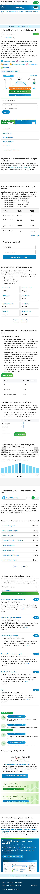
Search (36, 34)
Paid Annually (9, 75)
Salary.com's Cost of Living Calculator (17, 764)
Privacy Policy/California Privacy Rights (11, 885)
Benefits (17, 71)
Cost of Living (6, 146)
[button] (8, 37)
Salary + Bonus (10, 71)
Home (2, 11)
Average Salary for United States (11, 150)
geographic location (22, 168)
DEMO (36, 7)
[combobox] (20, 34)
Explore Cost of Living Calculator (15, 775)
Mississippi (35, 11)
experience (12, 168)
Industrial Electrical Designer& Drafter (13, 599)
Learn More (15, 4)
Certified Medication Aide (9, 672)
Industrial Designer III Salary (26, 11)
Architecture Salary (14, 11)
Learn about (13, 856)
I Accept (36, 2)
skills (30, 168)
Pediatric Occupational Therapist (11, 654)
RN (2, 690)
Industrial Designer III (12, 498)
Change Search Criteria (8, 100)
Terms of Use (34, 885)
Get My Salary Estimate (19, 257)
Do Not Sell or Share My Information (10, 889)
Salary (6, 11)
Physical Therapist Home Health (11, 617)
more (23, 609)
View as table (33, 75)
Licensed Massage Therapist (9, 636)
